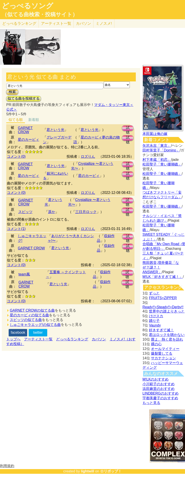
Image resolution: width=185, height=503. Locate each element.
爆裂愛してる (161, 353)
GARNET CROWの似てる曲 (32, 310)
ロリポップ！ (111, 471)
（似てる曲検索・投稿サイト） (40, 14)
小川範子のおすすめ (158, 384)
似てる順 (15, 120)
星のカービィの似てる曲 (29, 315)
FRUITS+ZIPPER (163, 298)
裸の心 (156, 344)
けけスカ (156, 316)
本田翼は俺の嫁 (154, 134)
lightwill (87, 471)
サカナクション (163, 358)
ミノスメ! (104, 23)
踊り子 (154, 321)
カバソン (83, 23)
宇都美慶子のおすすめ (160, 398)
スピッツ (25, 212)
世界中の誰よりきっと (167, 311)
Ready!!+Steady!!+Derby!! (162, 307)
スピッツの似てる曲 (26, 320)
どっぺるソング (27, 6)
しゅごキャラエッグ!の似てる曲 (35, 325)
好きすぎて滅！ (161, 330)
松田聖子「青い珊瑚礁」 (162, 164)
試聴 (128, 128)
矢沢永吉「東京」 (156, 145)
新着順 (33, 120)
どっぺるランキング (72, 339)
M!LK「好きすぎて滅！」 (162, 277)
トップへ (13, 339)
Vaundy (155, 325)
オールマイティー (165, 349)
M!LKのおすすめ (155, 379)
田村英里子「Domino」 (161, 150)
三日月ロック (86, 212)
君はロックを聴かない (167, 335)
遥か (51, 212)
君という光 (55, 130)
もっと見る (151, 403)
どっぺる (19, 23)
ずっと (154, 293)
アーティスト (56, 23)
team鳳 (24, 274)
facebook (18, 332)
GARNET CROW (25, 130)
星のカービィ (28, 139)
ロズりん (88, 156)
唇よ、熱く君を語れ (167, 339)
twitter (38, 332)
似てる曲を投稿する (24, 98)
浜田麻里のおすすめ (158, 389)
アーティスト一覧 (38, 339)
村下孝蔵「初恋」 (156, 159)
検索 (12, 92)
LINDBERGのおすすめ (160, 393)
